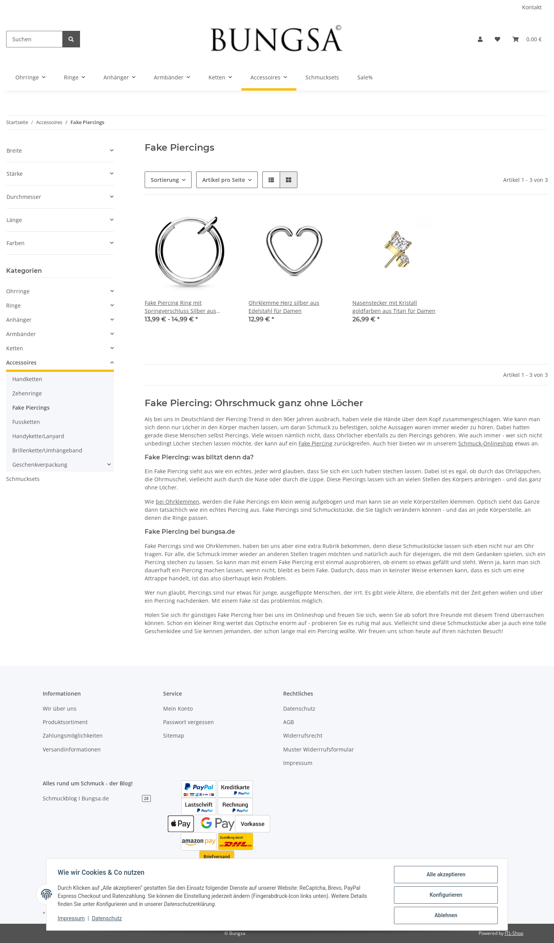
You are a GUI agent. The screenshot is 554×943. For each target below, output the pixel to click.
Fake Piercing (315, 443)
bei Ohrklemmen (177, 501)
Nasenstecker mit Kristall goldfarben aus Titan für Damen (394, 306)
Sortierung (165, 179)
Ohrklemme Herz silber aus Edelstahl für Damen (284, 306)
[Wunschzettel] (497, 39)
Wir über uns (60, 708)
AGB (288, 722)
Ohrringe (18, 291)
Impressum (297, 763)
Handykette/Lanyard (38, 436)
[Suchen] (34, 39)
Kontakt (532, 7)
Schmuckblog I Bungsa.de (97, 798)
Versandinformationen (72, 749)
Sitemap (173, 735)
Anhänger (19, 319)
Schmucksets (23, 478)
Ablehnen (444, 916)
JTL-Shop (514, 933)
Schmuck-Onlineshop (485, 443)
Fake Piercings (31, 407)
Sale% (365, 77)
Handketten (27, 379)
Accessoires (21, 362)
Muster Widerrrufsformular (318, 749)
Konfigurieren (444, 896)
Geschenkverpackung (39, 464)
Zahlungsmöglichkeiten (73, 735)
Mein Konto (178, 708)
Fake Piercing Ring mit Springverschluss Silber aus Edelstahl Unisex (180, 307)
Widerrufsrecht (302, 735)
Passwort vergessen (188, 722)
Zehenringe (27, 393)
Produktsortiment (65, 722)
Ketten (14, 348)
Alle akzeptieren (444, 875)
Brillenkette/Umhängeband (47, 450)
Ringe (13, 305)
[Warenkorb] (527, 39)
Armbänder (21, 334)
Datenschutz (299, 708)
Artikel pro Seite (223, 179)
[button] (480, 39)
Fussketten (26, 421)
